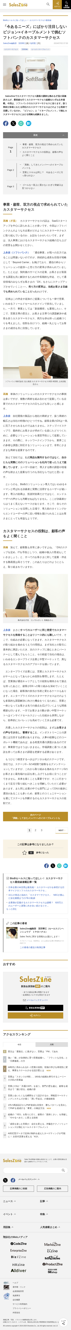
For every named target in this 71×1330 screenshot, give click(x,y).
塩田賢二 (33, 43)
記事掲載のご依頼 (18, 1188)
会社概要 (16, 1300)
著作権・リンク (19, 1287)
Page (10, 170)
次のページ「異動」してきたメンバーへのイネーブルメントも (35, 816)
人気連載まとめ (50, 1227)
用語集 (8, 1227)
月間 (51, 1045)
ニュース (9, 1201)
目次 (49, 135)
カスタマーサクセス (11, 49)
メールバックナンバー (35, 1000)
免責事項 (16, 1295)
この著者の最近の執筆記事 (32, 947)
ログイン (35, 1015)
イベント (9, 1214)
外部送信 (16, 1313)
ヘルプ (15, 1283)
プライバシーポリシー (22, 1308)
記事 (44, 1201)
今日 (19, 1045)
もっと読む (11, 909)
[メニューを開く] (4, 4)
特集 (44, 1214)
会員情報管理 (18, 1291)
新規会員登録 (35, 1007)
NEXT (62, 830)
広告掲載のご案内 (52, 1188)
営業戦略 (25, 49)
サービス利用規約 (20, 1304)
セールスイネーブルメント (40, 49)
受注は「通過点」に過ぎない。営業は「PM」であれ (33, 1051)
